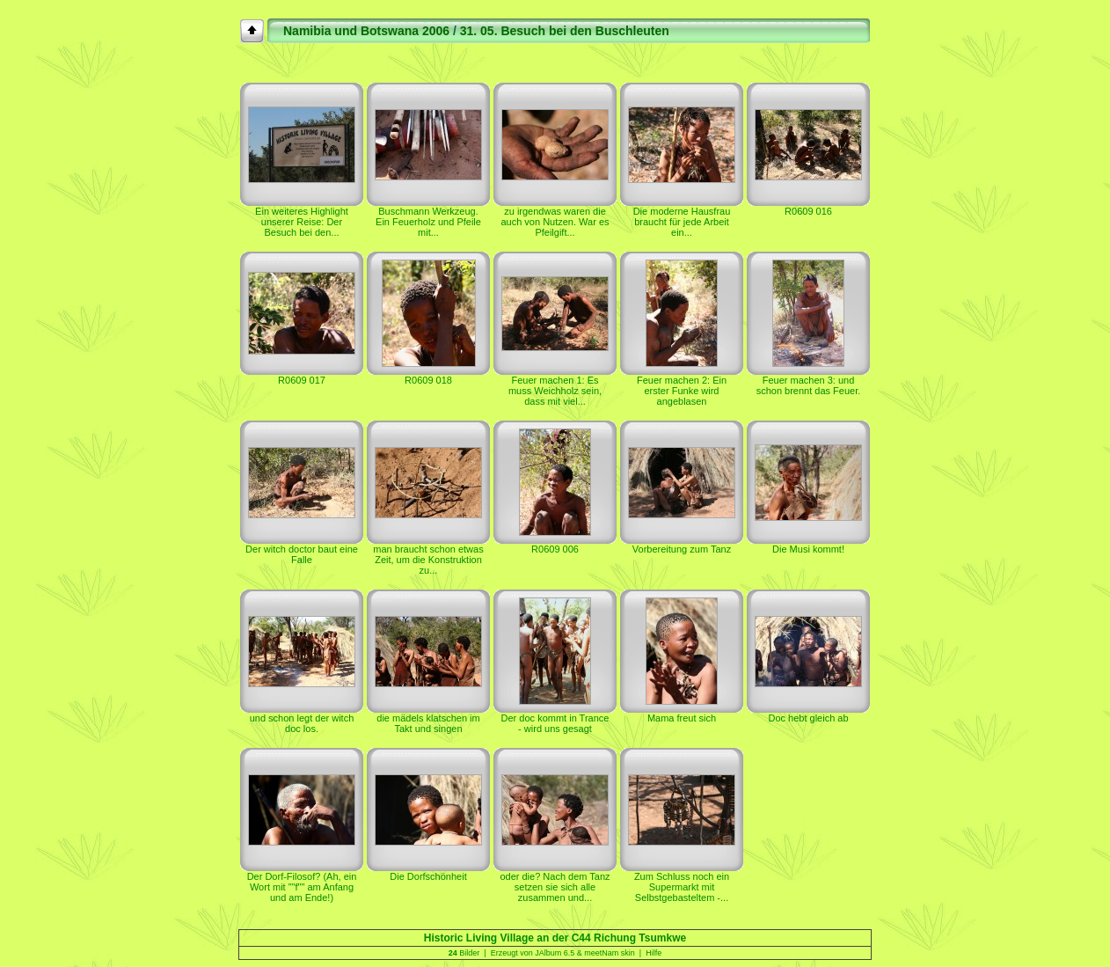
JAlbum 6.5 (554, 953)
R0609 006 (555, 549)
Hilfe (653, 953)
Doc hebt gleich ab (808, 718)
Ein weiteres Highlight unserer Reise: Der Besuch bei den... (301, 222)
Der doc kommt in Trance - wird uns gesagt (555, 723)
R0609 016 (808, 211)
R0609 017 (301, 380)
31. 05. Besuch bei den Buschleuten (564, 31)
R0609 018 (428, 380)
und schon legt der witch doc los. (302, 723)
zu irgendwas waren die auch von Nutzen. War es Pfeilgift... (554, 222)
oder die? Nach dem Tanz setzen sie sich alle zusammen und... (555, 887)
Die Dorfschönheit (428, 876)
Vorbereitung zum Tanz (681, 549)
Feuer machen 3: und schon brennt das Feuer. (808, 385)
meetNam (601, 953)
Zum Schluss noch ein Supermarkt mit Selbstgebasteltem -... (681, 887)
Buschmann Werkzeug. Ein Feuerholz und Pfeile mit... (428, 222)
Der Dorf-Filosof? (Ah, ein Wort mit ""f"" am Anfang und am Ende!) (302, 887)
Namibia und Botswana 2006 (366, 31)
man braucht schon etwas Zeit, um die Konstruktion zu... (428, 559)
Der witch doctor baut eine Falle (301, 554)
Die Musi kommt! (808, 549)
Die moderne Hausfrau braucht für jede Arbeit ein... (682, 222)
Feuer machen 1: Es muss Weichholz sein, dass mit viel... (555, 391)
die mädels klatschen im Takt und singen (427, 723)
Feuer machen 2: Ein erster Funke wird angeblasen (682, 391)
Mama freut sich (681, 718)
